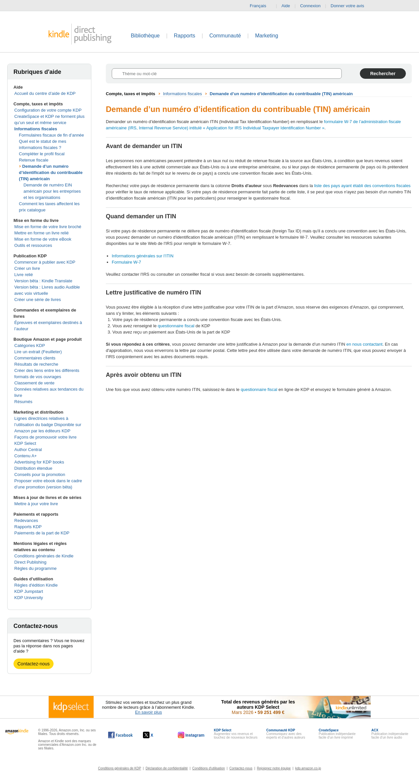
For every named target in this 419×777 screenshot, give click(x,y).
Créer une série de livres (37, 299)
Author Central (28, 449)
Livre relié (23, 274)
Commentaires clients (35, 358)
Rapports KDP (28, 526)
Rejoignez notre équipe (274, 768)
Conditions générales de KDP (119, 768)
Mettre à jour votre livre (36, 503)
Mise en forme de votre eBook (42, 239)
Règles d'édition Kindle (36, 585)
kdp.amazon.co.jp (308, 768)
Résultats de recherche (36, 364)
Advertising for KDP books (39, 462)
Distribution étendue (33, 468)
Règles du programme (35, 568)
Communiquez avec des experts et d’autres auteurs (285, 733)
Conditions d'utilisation (208, 768)
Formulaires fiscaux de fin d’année (51, 135)
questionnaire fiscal (176, 325)
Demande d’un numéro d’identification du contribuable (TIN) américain (51, 172)
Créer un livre (27, 268)
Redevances (26, 520)
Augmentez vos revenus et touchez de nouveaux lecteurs (236, 733)
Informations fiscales (35, 128)
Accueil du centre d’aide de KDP (45, 93)
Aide (286, 5)
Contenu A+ (25, 455)
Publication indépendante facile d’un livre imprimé (337, 733)
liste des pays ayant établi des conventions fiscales (362, 185)
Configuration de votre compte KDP (48, 110)
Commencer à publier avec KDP (45, 262)
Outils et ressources (33, 245)
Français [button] (260, 6)
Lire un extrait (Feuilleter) (38, 351)
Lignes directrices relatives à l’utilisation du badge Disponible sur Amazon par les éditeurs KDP (47, 424)
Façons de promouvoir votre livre (45, 437)
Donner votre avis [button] (351, 6)
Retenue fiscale (34, 160)
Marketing (266, 35)
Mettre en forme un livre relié (41, 232)
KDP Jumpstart (28, 591)
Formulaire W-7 (126, 262)
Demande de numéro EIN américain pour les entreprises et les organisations (52, 191)
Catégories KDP (29, 345)
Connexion (310, 5)
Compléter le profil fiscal (42, 153)
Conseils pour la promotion (39, 474)
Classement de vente (34, 382)
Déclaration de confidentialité (167, 768)
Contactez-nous (33, 663)
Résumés (23, 401)
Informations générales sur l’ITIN (143, 255)
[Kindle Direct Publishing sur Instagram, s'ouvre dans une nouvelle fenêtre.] (191, 735)
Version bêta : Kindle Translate (43, 280)
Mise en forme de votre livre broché (47, 226)
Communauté (225, 35)
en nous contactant (364, 344)
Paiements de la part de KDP (42, 532)
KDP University (28, 597)
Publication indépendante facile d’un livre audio (389, 733)
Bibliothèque (145, 35)
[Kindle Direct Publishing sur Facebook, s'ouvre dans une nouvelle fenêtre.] (120, 735)
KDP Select (25, 443)
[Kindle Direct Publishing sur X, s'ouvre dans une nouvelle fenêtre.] (155, 735)
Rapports (184, 35)
